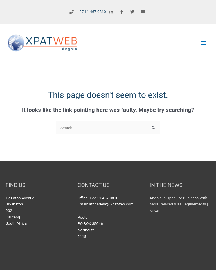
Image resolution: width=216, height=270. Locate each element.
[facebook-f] (122, 11)
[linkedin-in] (112, 11)
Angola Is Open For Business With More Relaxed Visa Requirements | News (179, 204)
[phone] (87, 11)
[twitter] (133, 11)
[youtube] (144, 11)
